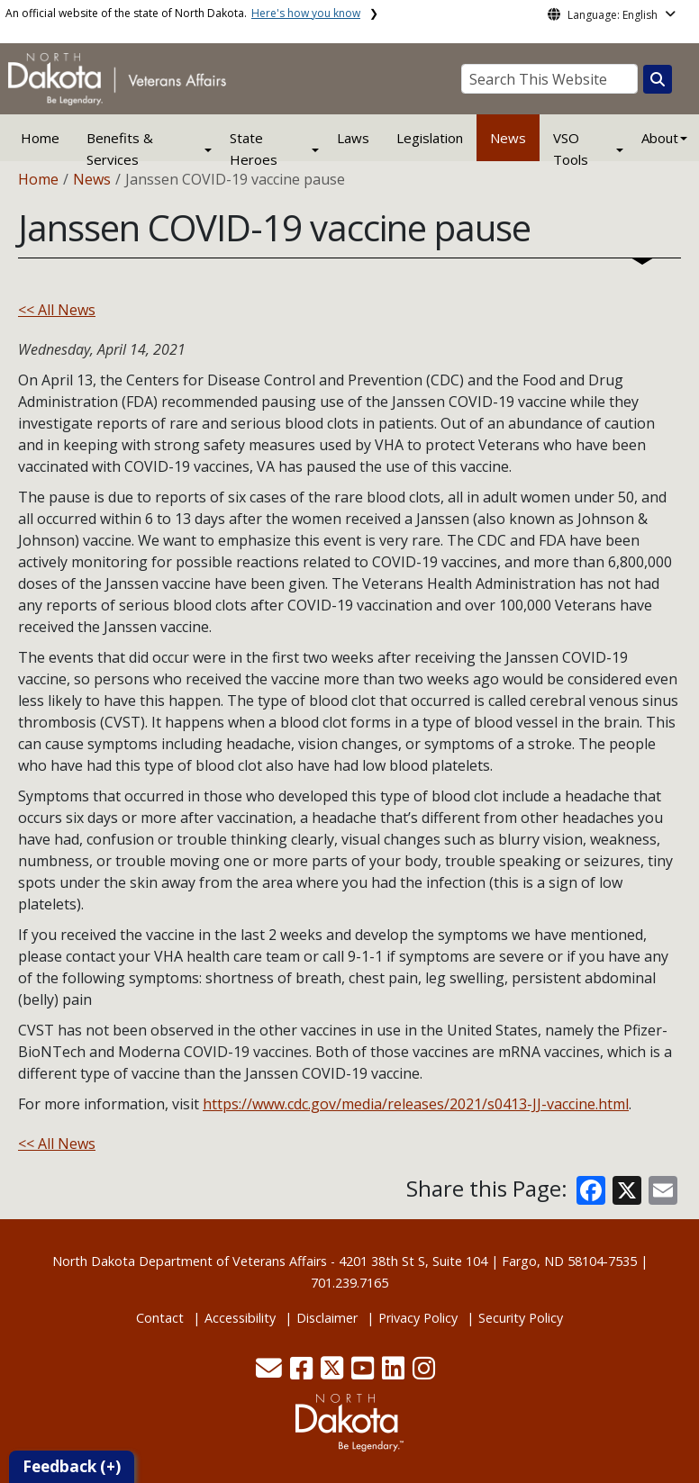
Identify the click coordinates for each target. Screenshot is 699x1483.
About (659, 138)
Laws (353, 138)
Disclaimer (327, 1317)
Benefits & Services (119, 148)
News (508, 138)
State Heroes (253, 148)
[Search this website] (657, 79)
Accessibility (240, 1317)
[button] (271, 1372)
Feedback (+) (72, 1466)
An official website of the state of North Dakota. (182, 13)
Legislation (429, 138)
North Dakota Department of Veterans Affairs (189, 1261)
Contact (160, 1317)
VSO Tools (570, 148)
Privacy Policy (418, 1317)
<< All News (56, 310)
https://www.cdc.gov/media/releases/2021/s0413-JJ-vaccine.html (416, 1104)
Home (40, 138)
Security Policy (520, 1317)
